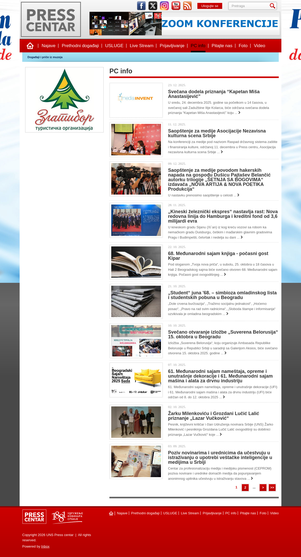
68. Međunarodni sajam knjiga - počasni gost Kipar (218, 256)
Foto (243, 45)
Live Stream (142, 45)
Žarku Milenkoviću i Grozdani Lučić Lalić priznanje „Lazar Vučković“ (213, 416)
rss (187, 5)
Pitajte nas (222, 45)
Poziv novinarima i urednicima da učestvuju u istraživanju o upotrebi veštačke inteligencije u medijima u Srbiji (220, 457)
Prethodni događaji (80, 45)
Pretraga (273, 5)
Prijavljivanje (172, 45)
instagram (164, 5)
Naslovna (30, 45)
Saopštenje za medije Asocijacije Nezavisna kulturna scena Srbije (217, 133)
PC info (198, 45)
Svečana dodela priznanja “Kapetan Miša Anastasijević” (214, 94)
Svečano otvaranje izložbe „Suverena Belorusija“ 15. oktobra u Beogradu (223, 334)
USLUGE (114, 45)
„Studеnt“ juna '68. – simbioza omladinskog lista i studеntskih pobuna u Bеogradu (222, 295)
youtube (175, 5)
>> (272, 487)
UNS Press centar (51, 19)
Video (259, 45)
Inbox (45, 546)
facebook (141, 5)
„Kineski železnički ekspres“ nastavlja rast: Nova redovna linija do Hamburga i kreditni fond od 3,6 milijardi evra (223, 216)
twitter (152, 5)
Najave (48, 45)
